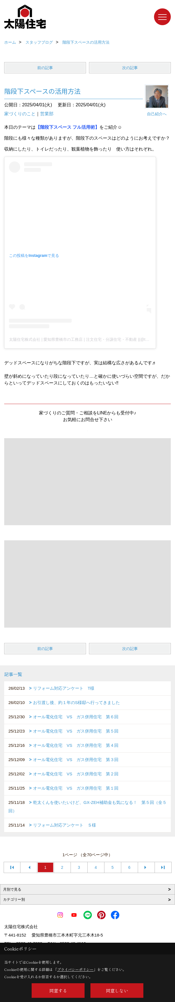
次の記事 (130, 67)
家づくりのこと (20, 113)
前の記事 (45, 67)
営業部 (46, 113)
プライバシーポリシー (75, 969)
